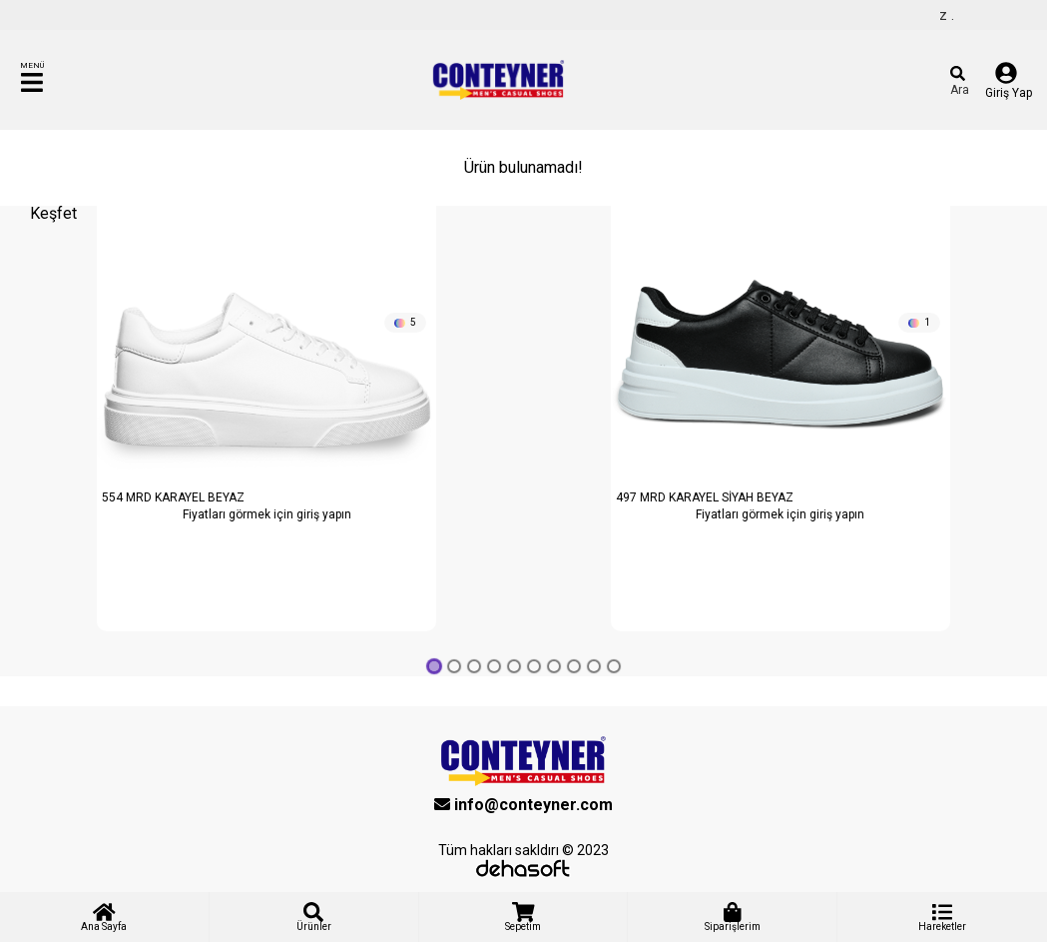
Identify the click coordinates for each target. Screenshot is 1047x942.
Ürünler (313, 917)
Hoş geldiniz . (950, 15)
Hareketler (942, 917)
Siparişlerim (733, 917)
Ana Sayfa (104, 917)
